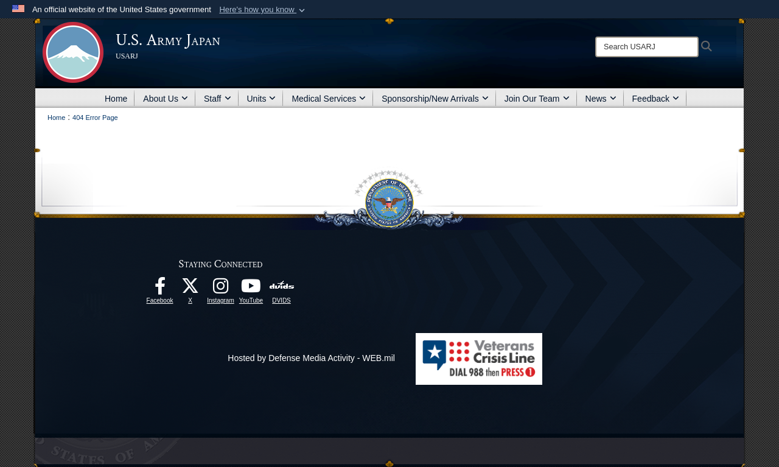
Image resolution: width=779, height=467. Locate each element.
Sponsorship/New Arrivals (435, 99)
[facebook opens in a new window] (160, 289)
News (601, 99)
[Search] (647, 47)
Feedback (655, 99)
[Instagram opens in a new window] (221, 289)
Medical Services (329, 99)
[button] (263, 10)
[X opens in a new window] (190, 289)
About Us (165, 99)
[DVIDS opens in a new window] (281, 285)
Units (261, 99)
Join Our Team (537, 99)
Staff (217, 99)
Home (116, 99)
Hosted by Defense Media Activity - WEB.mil (311, 358)
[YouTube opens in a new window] (251, 289)
